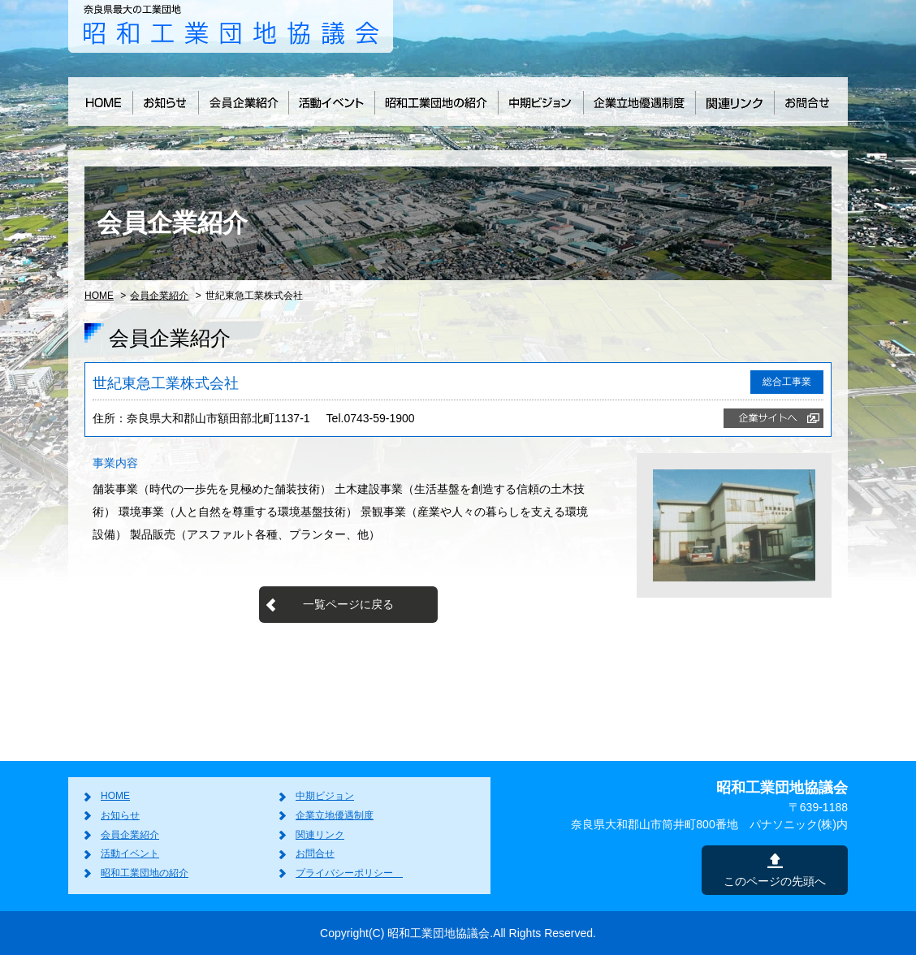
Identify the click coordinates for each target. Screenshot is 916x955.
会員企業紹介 (159, 295)
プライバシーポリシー (349, 873)
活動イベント (130, 853)
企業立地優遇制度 (335, 815)
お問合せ (315, 853)
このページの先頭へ (775, 881)
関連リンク (320, 834)
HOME (99, 295)
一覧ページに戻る (348, 604)
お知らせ (120, 815)
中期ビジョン (325, 796)
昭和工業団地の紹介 (144, 873)
